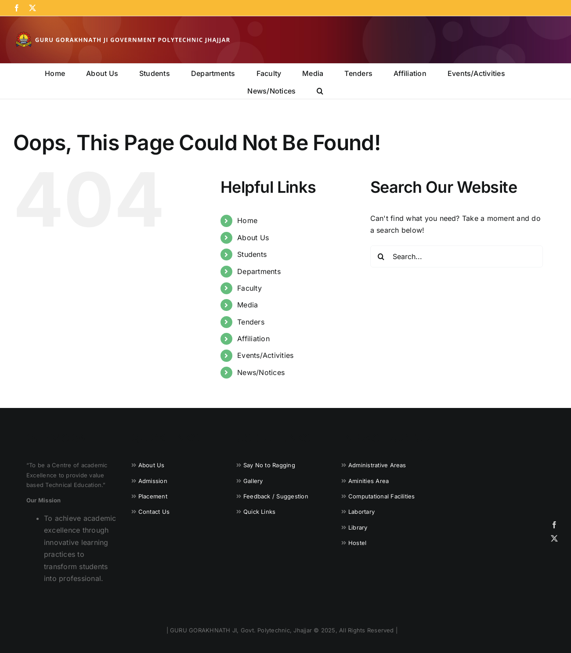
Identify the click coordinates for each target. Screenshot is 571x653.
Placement (152, 496)
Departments (259, 271)
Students (252, 254)
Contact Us (154, 511)
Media (247, 304)
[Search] (381, 256)
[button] (320, 90)
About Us (253, 237)
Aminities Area (368, 480)
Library (358, 527)
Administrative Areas (377, 465)
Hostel (357, 542)
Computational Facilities (381, 496)
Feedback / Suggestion (275, 496)
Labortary (361, 511)
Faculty (249, 288)
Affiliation (253, 338)
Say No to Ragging (269, 465)
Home (247, 220)
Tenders (250, 321)
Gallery (253, 480)
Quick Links (259, 511)
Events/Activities (265, 355)
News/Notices (261, 372)
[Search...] (456, 256)
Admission (152, 480)
